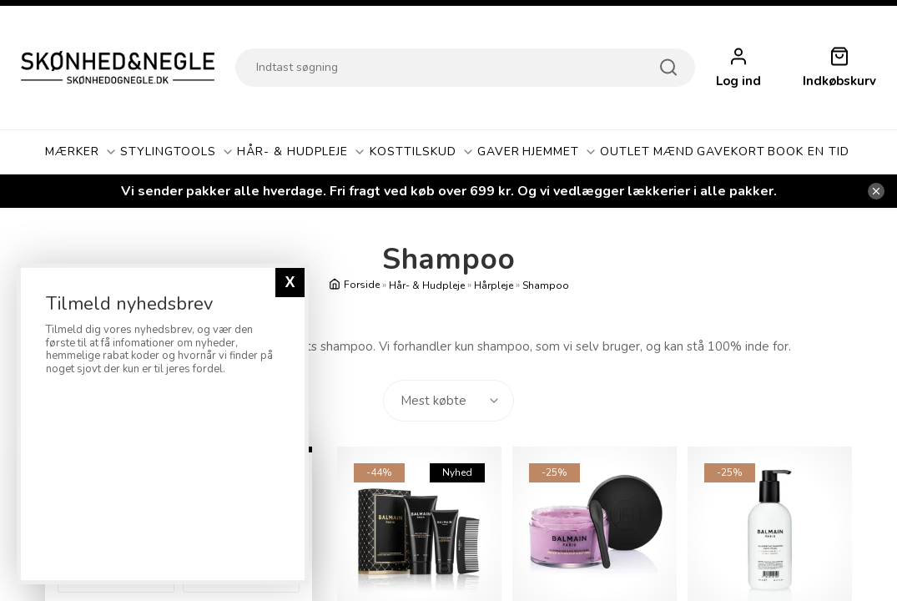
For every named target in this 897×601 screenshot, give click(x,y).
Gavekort (731, 151)
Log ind (738, 81)
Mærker (81, 152)
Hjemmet (559, 152)
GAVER (498, 151)
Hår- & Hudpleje (301, 152)
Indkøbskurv (839, 81)
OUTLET (625, 151)
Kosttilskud (422, 152)
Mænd (673, 151)
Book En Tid (808, 151)
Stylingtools (177, 152)
